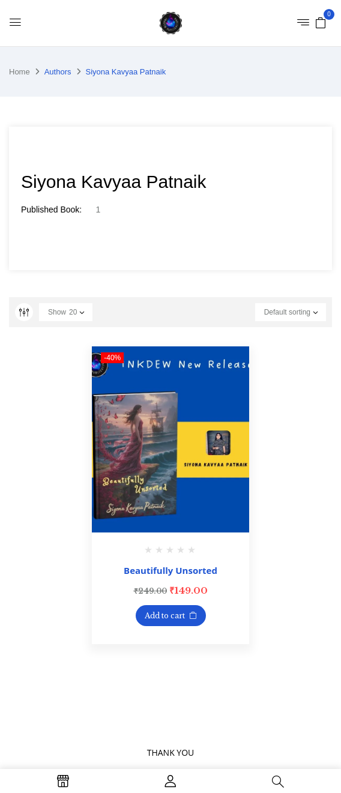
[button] (320, 22)
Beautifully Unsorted (170, 570)
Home (19, 71)
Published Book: (51, 209)
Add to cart (165, 615)
